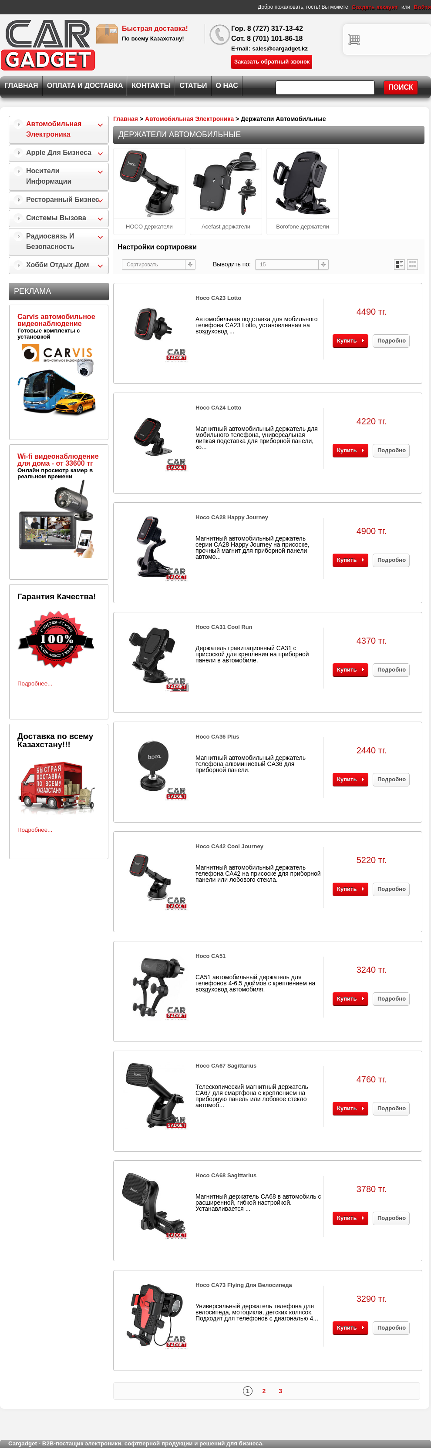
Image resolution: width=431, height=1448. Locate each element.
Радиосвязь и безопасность (50, 241)
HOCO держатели (149, 226)
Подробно (391, 340)
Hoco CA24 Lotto (218, 407)
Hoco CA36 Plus (217, 736)
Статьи (193, 85)
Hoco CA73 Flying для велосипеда (243, 1285)
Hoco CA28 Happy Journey (231, 517)
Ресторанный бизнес (62, 199)
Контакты (151, 85)
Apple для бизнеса (58, 152)
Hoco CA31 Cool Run (224, 627)
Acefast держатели (226, 226)
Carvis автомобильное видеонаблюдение (56, 320)
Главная (21, 85)
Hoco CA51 (210, 956)
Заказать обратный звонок (272, 61)
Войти (422, 7)
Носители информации (48, 176)
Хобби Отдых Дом (57, 265)
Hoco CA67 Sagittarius (225, 1065)
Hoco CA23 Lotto (218, 298)
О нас (227, 85)
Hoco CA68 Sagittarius (225, 1175)
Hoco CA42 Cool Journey (229, 846)
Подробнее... (34, 683)
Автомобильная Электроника (53, 129)
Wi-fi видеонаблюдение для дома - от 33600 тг (58, 460)
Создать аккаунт (375, 7)
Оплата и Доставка (85, 85)
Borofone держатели (302, 226)
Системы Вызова (56, 218)
